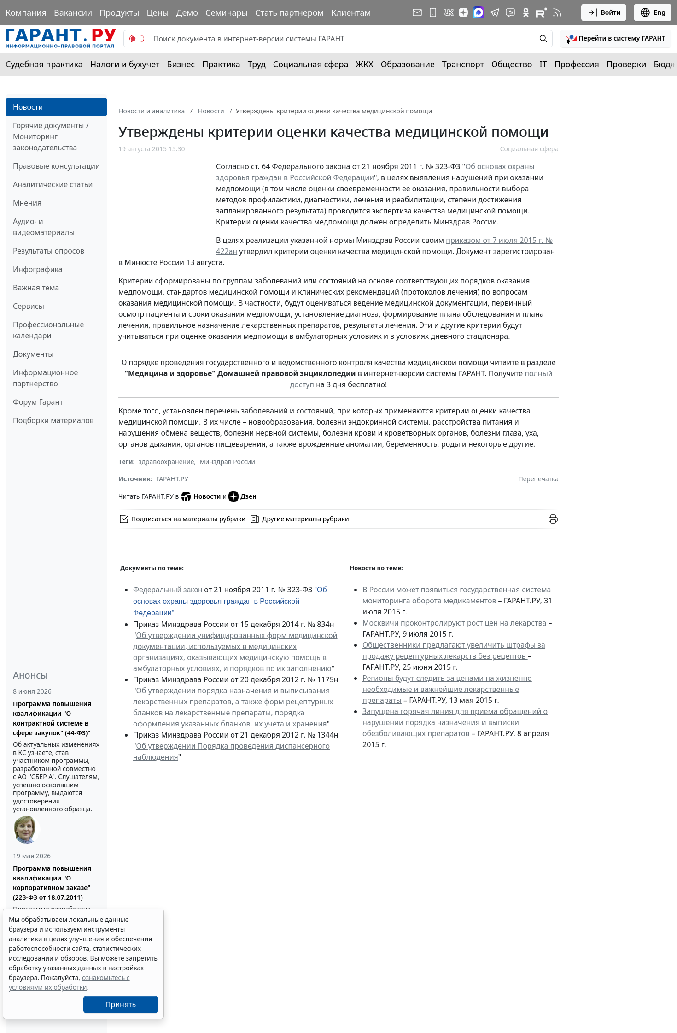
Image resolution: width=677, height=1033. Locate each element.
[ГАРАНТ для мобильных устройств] (432, 12)
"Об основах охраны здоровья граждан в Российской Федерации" (230, 601)
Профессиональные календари (48, 330)
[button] (615, 38)
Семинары (226, 12)
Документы (33, 354)
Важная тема (36, 288)
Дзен (242, 496)
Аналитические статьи (53, 184)
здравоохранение (166, 461)
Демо (187, 12)
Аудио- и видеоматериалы (44, 226)
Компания (26, 12)
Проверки (627, 64)
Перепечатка (538, 478)
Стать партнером (289, 12)
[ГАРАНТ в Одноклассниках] (525, 12)
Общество (511, 64)
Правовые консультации (56, 166)
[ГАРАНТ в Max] (478, 12)
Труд (257, 64)
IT (543, 64)
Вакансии (73, 12)
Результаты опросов (48, 251)
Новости (28, 107)
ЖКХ (365, 64)
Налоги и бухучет (125, 64)
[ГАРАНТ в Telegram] (494, 12)
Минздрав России (227, 461)
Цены (157, 12)
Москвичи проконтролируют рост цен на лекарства (454, 623)
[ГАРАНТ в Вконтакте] (448, 12)
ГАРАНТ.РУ (172, 478)
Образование (408, 64)
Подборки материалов (53, 420)
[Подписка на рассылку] (417, 12)
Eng (652, 12)
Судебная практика (44, 64)
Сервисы (28, 306)
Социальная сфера (311, 64)
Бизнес (181, 64)
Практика (221, 64)
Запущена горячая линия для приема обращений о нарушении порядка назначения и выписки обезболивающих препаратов (455, 722)
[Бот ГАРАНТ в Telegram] (510, 12)
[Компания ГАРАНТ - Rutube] (541, 12)
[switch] (136, 38)
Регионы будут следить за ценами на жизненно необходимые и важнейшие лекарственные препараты (447, 689)
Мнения (27, 203)
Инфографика (38, 269)
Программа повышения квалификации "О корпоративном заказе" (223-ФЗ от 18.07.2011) (52, 883)
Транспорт (463, 64)
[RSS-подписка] (557, 12)
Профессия (576, 64)
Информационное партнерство (45, 378)
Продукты (119, 12)
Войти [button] (604, 12)
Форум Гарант (38, 402)
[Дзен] (463, 12)
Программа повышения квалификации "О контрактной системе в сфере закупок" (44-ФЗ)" (52, 718)
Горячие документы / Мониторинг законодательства (51, 136)
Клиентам (351, 12)
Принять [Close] (120, 1004)
